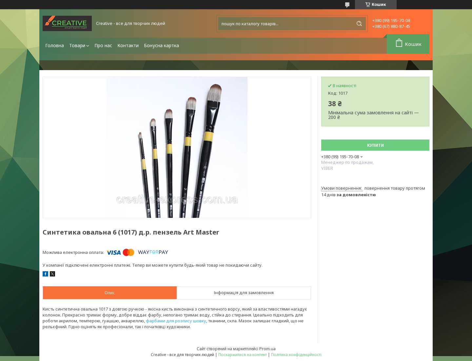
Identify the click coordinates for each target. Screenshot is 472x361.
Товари (77, 45)
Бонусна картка (161, 45)
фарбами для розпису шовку (176, 321)
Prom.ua (267, 349)
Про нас (103, 45)
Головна (54, 45)
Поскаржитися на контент (242, 354)
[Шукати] (359, 23)
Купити (375, 145)
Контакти (128, 45)
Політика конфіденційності (296, 354)
